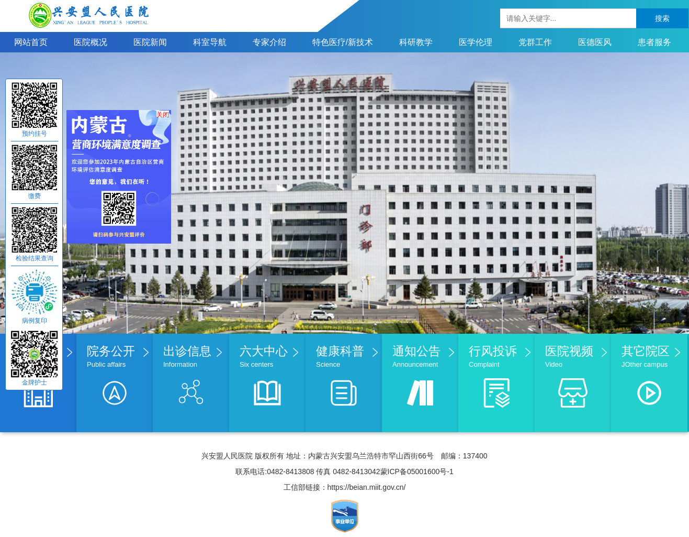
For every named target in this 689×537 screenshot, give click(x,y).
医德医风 (595, 42)
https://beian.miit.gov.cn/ (366, 487)
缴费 (34, 196)
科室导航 (210, 42)
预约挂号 (34, 133)
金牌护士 (34, 382)
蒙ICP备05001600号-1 (417, 471)
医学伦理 (475, 42)
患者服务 (654, 42)
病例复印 (34, 320)
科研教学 (416, 42)
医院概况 (90, 42)
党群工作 (535, 42)
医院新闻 (150, 42)
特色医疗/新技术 (342, 42)
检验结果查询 (34, 258)
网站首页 (31, 42)
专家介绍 (269, 42)
